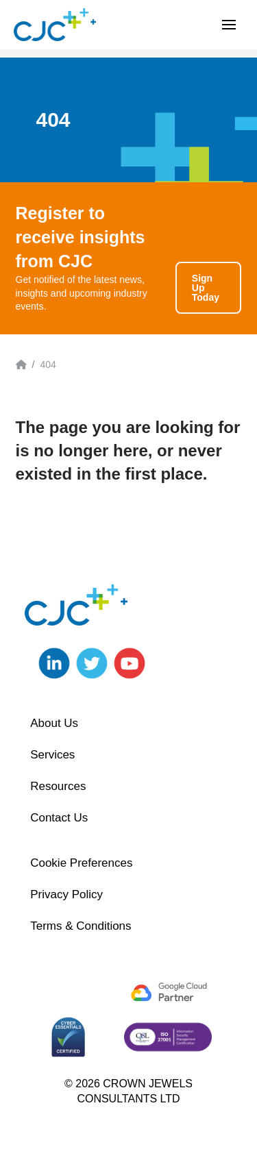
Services (52, 754)
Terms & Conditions (80, 925)
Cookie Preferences (81, 862)
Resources (58, 786)
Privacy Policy (66, 894)
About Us (54, 723)
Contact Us (59, 817)
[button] (229, 24)
